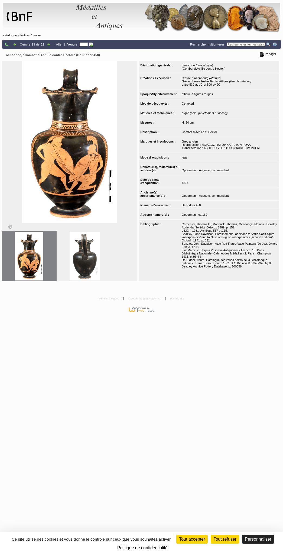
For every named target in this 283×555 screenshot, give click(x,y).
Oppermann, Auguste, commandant (205, 170)
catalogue (10, 35)
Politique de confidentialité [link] (142, 548)
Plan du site (177, 298)
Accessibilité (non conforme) (145, 298)
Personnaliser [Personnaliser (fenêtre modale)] (258, 539)
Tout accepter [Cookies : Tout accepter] (192, 539)
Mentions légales (109, 298)
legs (184, 157)
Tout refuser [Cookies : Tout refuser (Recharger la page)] (224, 539)
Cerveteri (188, 103)
